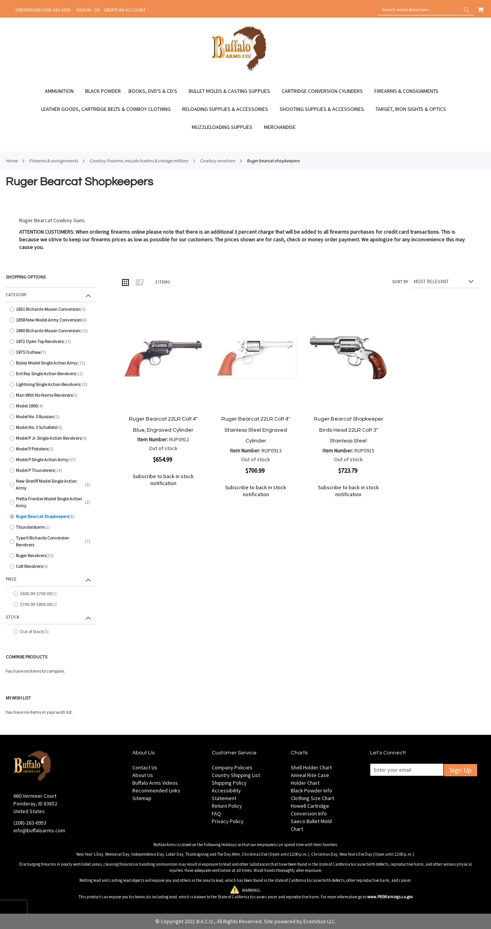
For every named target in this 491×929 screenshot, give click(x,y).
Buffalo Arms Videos (155, 782)
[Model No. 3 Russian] (51, 416)
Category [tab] (16, 294)
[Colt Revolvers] (51, 566)
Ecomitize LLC (319, 921)
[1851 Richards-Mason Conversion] (51, 309)
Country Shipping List (236, 775)
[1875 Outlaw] (51, 352)
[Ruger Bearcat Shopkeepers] (51, 516)
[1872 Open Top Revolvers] (51, 341)
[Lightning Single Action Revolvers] (51, 384)
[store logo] (240, 70)
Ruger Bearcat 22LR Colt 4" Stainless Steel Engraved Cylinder (255, 430)
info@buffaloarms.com (39, 830)
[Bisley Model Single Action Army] (51, 363)
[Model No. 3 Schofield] (51, 427)
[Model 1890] (51, 406)
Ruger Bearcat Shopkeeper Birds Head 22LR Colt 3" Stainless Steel (348, 430)
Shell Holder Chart (311, 767)
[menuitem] (63, 91)
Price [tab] (11, 579)
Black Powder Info (311, 790)
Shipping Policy (229, 782)
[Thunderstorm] (51, 527)
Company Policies (232, 767)
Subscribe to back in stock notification (163, 480)
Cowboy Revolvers (217, 160)
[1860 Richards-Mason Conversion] (51, 330)
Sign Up (460, 770)
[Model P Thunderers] (51, 470)
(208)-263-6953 (29, 822)
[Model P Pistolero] (51, 449)
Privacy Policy (228, 821)
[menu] (245, 109)
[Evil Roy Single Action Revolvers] (51, 373)
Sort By (400, 281)
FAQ (216, 813)
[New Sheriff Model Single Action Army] (51, 485)
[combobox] (426, 9)
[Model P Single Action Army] (51, 459)
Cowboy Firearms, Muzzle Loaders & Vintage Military (138, 160)
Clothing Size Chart (312, 798)
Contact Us (144, 767)
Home (12, 160)
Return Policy (227, 805)
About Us (142, 775)
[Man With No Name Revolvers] (51, 395)
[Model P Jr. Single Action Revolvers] (51, 438)
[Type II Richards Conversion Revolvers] (51, 541)
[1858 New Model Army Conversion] (51, 320)
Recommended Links (156, 790)
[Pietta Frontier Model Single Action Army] (51, 502)
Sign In (83, 10)
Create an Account (125, 10)
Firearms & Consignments (53, 160)
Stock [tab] (13, 617)
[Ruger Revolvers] (51, 555)
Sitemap (142, 798)
